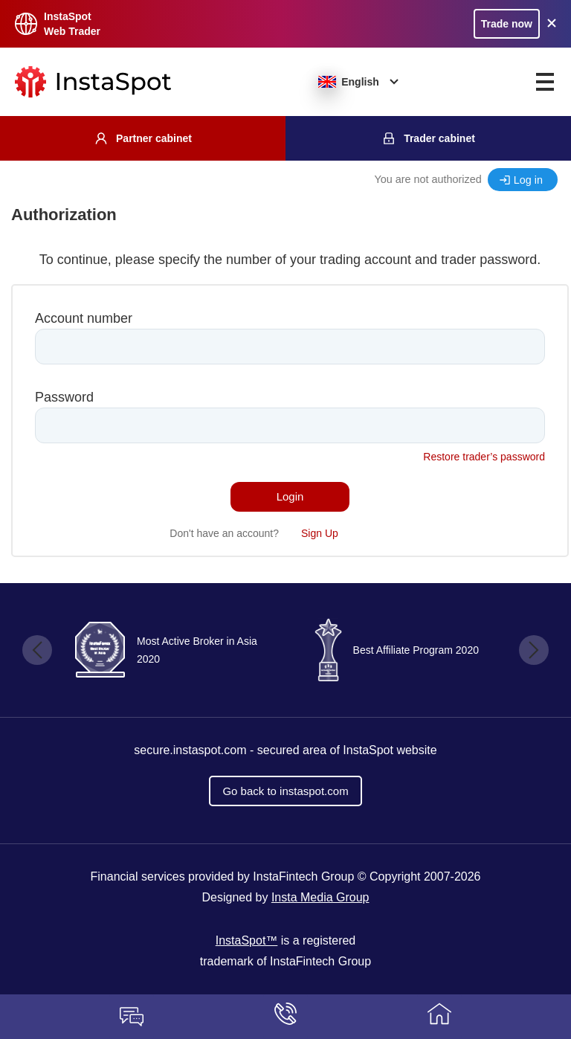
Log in (528, 180)
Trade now (506, 24)
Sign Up (319, 533)
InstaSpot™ (247, 940)
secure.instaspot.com (190, 750)
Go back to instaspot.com (285, 791)
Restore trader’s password (484, 457)
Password (64, 397)
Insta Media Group (320, 897)
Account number (83, 318)
